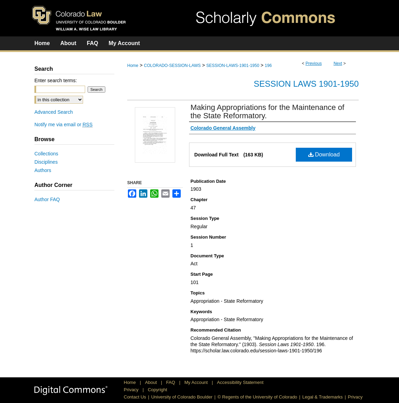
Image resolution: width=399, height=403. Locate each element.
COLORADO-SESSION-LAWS (172, 65)
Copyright (157, 389)
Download (324, 154)
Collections (46, 153)
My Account (197, 382)
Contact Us (135, 397)
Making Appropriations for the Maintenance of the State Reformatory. (267, 111)
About (151, 382)
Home (132, 65)
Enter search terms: (55, 80)
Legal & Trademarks (322, 397)
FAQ (171, 382)
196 (268, 65)
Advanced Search (53, 112)
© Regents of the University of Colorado (257, 397)
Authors (42, 170)
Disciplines (46, 162)
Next (338, 63)
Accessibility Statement (240, 382)
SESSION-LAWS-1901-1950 (232, 65)
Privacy (132, 389)
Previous (314, 63)
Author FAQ (47, 199)
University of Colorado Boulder (181, 397)
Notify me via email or (63, 124)
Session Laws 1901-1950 (306, 83)
